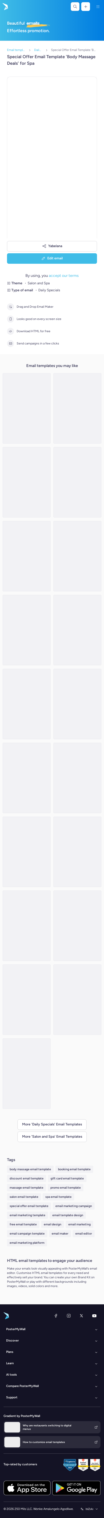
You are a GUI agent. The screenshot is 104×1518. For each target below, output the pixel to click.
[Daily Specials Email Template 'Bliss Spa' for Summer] (27, 852)
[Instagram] (68, 1315)
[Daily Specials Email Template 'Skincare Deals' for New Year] (27, 926)
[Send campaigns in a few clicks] (10, 343)
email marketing (79, 1224)
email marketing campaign (73, 1206)
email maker (60, 1233)
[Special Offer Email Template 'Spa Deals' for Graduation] (27, 556)
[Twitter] (81, 1315)
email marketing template (27, 1215)
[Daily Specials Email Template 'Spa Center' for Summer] (77, 926)
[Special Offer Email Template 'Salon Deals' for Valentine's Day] (77, 482)
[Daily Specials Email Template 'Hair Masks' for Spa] (77, 704)
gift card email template (67, 1178)
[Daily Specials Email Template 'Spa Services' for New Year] (27, 482)
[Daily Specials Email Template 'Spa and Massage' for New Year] (27, 630)
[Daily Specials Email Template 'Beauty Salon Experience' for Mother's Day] (27, 778)
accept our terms (64, 275)
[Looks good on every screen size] (10, 319)
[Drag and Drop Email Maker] (10, 306)
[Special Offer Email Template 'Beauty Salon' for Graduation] (77, 556)
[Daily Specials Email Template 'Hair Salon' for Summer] (77, 778)
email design (52, 1224)
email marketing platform (27, 1243)
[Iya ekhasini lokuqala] (5, 6)
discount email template (27, 1178)
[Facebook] (55, 1315)
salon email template (24, 1197)
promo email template (65, 1188)
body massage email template (30, 1169)
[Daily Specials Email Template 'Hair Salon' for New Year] (27, 704)
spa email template (58, 1197)
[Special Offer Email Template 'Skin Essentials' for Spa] (27, 999)
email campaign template (27, 1233)
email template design (67, 1215)
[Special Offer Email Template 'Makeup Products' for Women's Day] (27, 1073)
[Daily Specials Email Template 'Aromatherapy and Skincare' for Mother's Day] (77, 630)
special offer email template (29, 1206)
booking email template (74, 1169)
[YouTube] (94, 1315)
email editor (83, 1233)
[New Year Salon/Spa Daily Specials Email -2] (77, 999)
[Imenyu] (98, 6)
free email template (23, 1224)
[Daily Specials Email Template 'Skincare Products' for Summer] (77, 408)
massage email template (26, 1188)
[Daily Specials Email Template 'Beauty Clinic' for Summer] (27, 408)
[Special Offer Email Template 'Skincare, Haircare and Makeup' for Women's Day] (77, 852)
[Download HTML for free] (10, 331)
